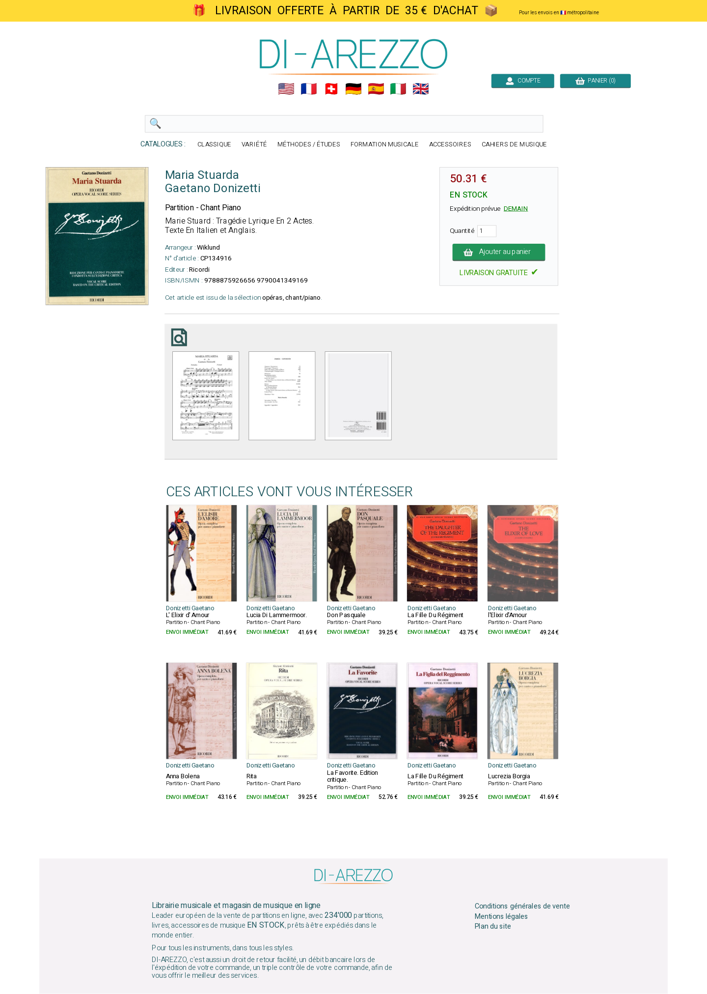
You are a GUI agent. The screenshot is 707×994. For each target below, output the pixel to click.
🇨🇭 (331, 89)
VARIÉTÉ (254, 144)
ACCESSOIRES (450, 144)
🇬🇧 (420, 89)
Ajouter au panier (499, 252)
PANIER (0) (595, 80)
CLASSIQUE (214, 144)
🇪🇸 (376, 89)
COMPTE (523, 80)
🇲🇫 (308, 89)
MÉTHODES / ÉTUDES (308, 144)
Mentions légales (502, 916)
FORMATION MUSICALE (385, 144)
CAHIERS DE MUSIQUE (514, 144)
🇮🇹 (398, 89)
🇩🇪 (353, 89)
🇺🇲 (286, 89)
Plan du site (493, 926)
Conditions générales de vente (522, 906)
